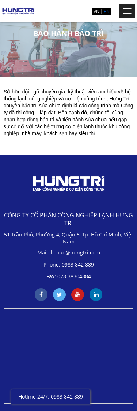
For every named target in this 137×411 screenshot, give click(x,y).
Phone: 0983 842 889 (68, 264)
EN (107, 11)
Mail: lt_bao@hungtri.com (68, 252)
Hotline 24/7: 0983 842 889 (50, 396)
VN (96, 11)
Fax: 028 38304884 (68, 276)
